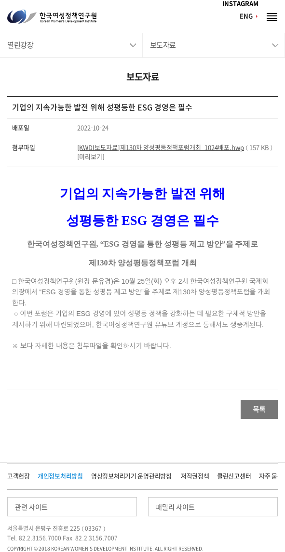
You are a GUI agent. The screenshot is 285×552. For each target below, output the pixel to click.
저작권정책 (195, 476)
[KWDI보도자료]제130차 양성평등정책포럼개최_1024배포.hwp (160, 148)
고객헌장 (18, 476)
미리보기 (90, 157)
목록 (259, 409)
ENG (246, 16)
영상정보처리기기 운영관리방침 (131, 476)
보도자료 (163, 45)
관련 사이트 (31, 507)
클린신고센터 (234, 476)
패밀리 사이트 (175, 507)
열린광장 (20, 45)
